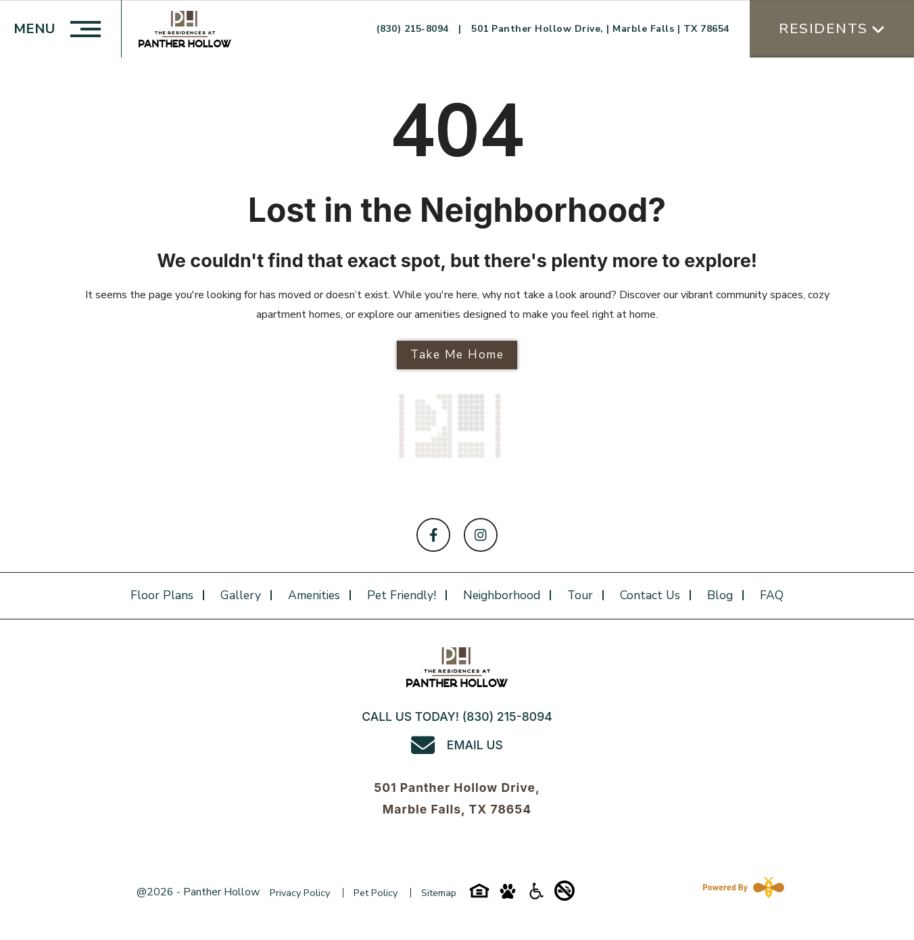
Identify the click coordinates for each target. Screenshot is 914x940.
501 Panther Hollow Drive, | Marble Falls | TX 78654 (600, 28)
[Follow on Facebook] (433, 534)
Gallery (240, 595)
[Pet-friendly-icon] (508, 896)
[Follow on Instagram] (480, 534)
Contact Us (650, 595)
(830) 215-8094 (414, 28)
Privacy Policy (300, 892)
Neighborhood (501, 595)
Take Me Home (457, 354)
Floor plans (161, 595)
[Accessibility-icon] (536, 896)
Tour (580, 595)
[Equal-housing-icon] (479, 896)
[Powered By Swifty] (741, 892)
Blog (720, 595)
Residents (823, 28)
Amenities (314, 595)
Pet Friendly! (401, 595)
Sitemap (438, 892)
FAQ (772, 595)
